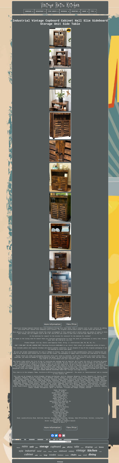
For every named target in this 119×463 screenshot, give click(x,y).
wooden (52, 455)
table (76, 446)
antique (50, 451)
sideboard (63, 451)
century (71, 451)
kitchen (92, 450)
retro (25, 446)
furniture (60, 455)
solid (36, 455)
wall (96, 447)
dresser (55, 451)
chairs (73, 455)
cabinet (28, 454)
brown (101, 447)
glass (37, 447)
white (69, 447)
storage (44, 446)
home (79, 455)
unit (32, 446)
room (100, 451)
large (45, 455)
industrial (30, 450)
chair (40, 455)
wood (85, 455)
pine (64, 447)
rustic (44, 451)
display (89, 447)
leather (67, 455)
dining (92, 454)
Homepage (60, 462)
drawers (18, 447)
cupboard (55, 446)
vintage (81, 450)
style (21, 451)
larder (82, 447)
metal (39, 451)
